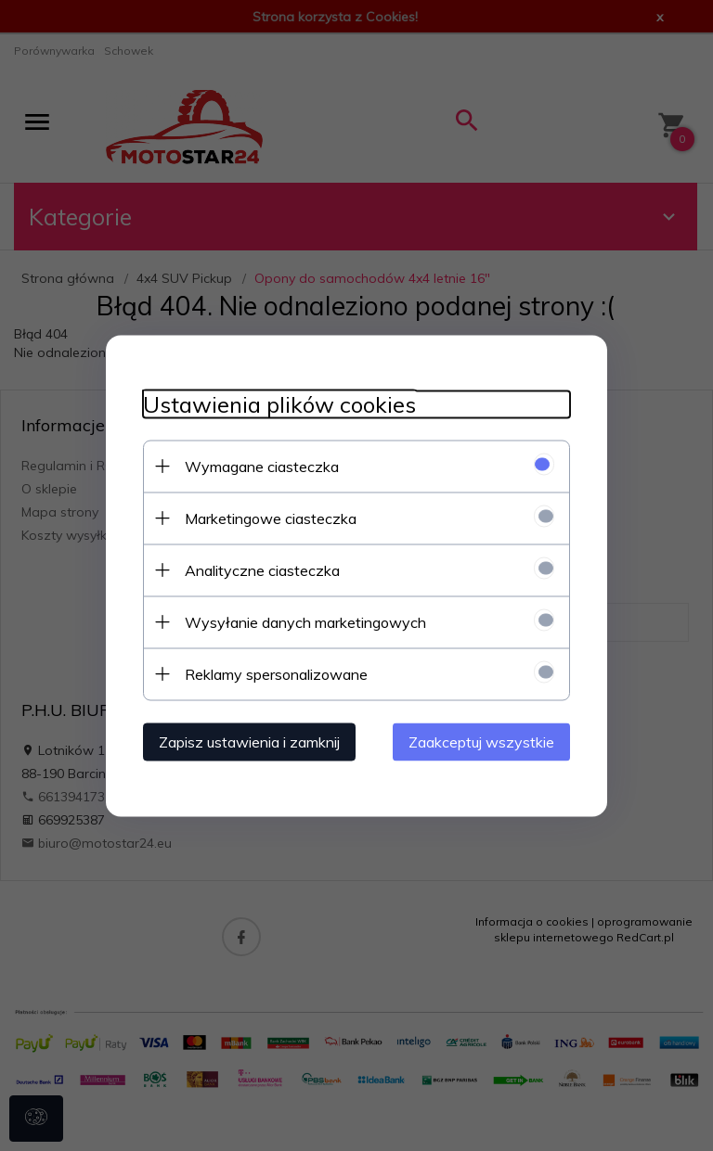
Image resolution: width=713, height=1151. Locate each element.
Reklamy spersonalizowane (276, 673)
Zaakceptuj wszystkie (481, 741)
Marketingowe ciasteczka (270, 517)
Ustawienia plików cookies (279, 403)
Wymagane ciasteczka (262, 465)
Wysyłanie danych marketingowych (305, 621)
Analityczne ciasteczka (262, 569)
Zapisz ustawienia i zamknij (249, 741)
